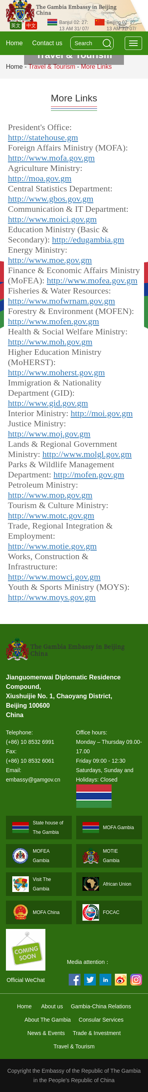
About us (52, 1006)
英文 (16, 25)
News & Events (46, 1033)
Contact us (47, 43)
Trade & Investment (97, 1033)
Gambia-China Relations (101, 1006)
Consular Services (101, 1020)
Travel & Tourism (73, 1046)
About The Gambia (47, 1020)
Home (14, 43)
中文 (31, 25)
